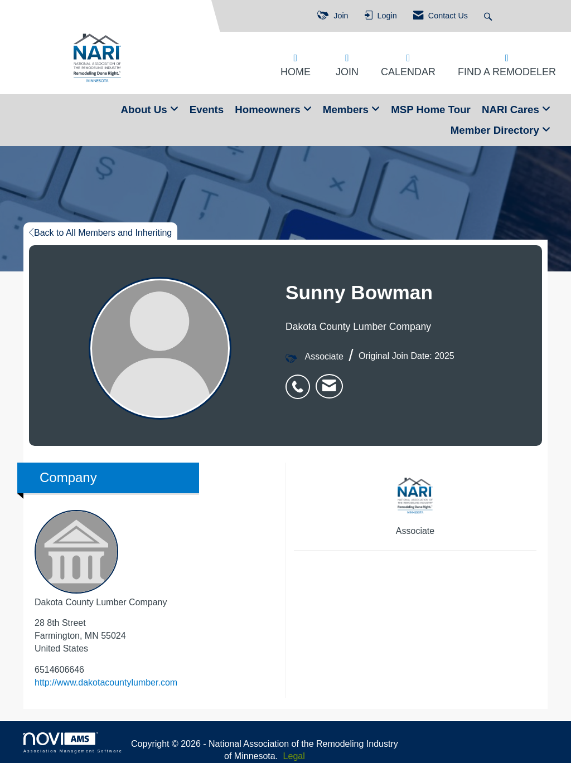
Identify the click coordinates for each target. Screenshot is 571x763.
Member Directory (496, 130)
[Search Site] (489, 16)
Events (207, 109)
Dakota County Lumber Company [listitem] (101, 558)
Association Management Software (73, 742)
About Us (145, 109)
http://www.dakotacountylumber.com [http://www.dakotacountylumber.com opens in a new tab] (106, 682)
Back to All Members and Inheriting (100, 232)
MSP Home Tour (431, 109)
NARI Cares (512, 109)
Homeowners (269, 109)
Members (347, 109)
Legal (294, 756)
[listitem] (301, 380)
